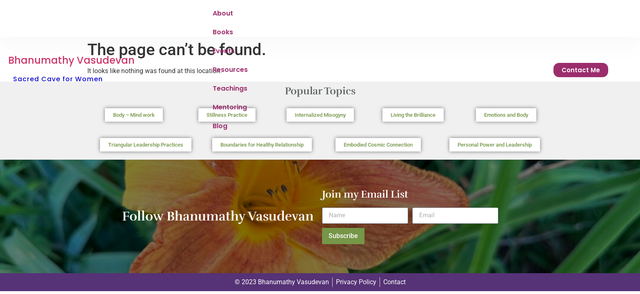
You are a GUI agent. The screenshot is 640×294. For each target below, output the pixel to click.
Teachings (377, 19)
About (223, 19)
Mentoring (424, 19)
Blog (460, 19)
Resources (329, 19)
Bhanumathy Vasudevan (71, 9)
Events (289, 19)
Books (255, 19)
